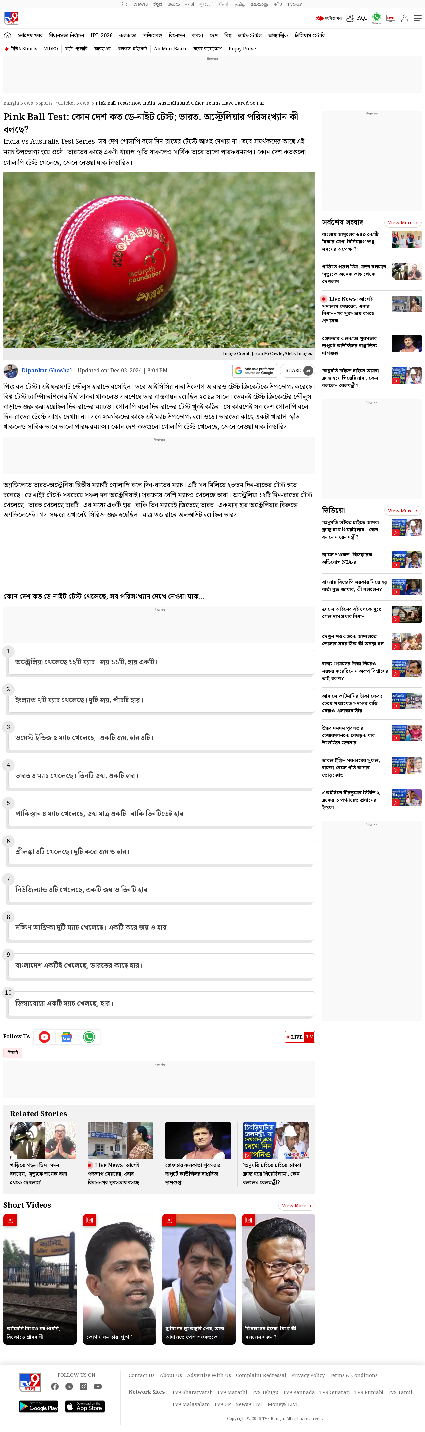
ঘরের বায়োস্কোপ (207, 49)
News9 (141, 4)
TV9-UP (294, 4)
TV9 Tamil (400, 1393)
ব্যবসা (197, 36)
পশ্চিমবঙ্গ (152, 36)
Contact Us (142, 1376)
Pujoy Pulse (242, 49)
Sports (45, 103)
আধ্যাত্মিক (278, 36)
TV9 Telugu (265, 1393)
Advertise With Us (209, 1376)
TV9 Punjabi (368, 1393)
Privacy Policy (308, 1376)
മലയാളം (259, 4)
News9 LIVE (249, 1405)
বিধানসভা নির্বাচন (66, 36)
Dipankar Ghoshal (47, 371)
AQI (362, 18)
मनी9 (278, 4)
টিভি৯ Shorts (24, 49)
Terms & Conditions (354, 1376)
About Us (171, 1376)
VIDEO (51, 49)
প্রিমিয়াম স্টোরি (310, 36)
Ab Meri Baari (170, 49)
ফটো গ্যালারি (76, 49)
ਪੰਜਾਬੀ (224, 4)
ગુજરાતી (206, 4)
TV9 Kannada (299, 1393)
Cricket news (73, 103)
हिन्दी (124, 4)
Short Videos (27, 1205)
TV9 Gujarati (334, 1393)
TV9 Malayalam (191, 1405)
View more (297, 1206)
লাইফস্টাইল (250, 36)
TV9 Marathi (232, 1393)
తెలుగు (174, 4)
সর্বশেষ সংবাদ (342, 222)
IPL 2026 (102, 36)
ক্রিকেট (13, 1053)
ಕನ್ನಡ (157, 4)
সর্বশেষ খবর (30, 36)
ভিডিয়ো (333, 510)
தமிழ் (240, 4)
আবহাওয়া (102, 49)
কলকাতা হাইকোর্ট (132, 49)
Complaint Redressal (261, 1376)
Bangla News (18, 103)
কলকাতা (127, 36)
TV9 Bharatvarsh (192, 1393)
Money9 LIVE (283, 1405)
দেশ (214, 36)
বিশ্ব (227, 36)
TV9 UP (222, 1405)
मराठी (189, 4)
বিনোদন (177, 36)
